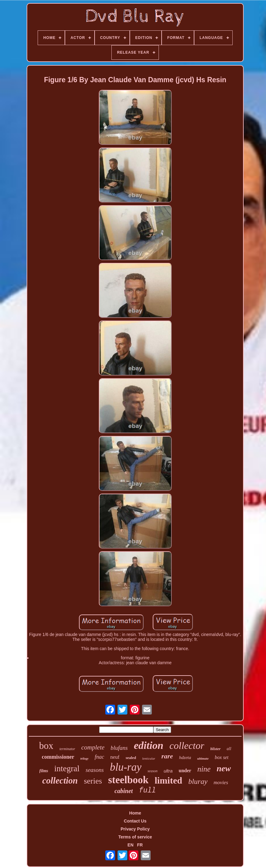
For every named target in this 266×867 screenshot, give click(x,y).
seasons (95, 770)
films (43, 771)
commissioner (58, 757)
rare (167, 756)
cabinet (123, 791)
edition (148, 745)
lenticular (148, 758)
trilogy (85, 758)
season (153, 771)
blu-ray (125, 767)
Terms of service (135, 836)
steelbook (128, 779)
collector (187, 745)
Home (135, 813)
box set (222, 757)
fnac (99, 757)
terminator (67, 749)
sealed (131, 757)
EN (130, 844)
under (185, 770)
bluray (198, 781)
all (229, 748)
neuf (114, 757)
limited (168, 780)
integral (66, 768)
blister (215, 748)
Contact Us (135, 821)
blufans (119, 748)
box (46, 745)
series (93, 780)
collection (60, 780)
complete (93, 747)
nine (204, 769)
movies (221, 782)
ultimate (202, 758)
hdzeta (185, 757)
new (224, 768)
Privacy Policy (135, 829)
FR (140, 844)
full (147, 791)
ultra (168, 770)
